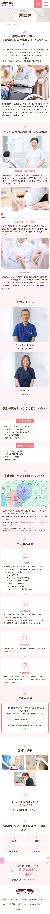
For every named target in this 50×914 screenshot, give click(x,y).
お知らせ (4, 904)
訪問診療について (36, 899)
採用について (23, 904)
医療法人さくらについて (10, 899)
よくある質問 (35, 904)
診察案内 (24, 899)
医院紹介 (13, 904)
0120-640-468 (28, 871)
